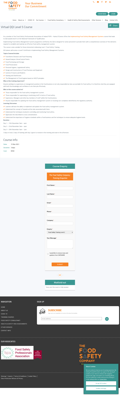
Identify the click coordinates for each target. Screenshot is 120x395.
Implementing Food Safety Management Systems (87, 36)
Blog (106, 20)
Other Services (97, 20)
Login (113, 14)
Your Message (52, 238)
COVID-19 (31, 20)
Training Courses (7, 317)
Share (113, 25)
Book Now (102, 14)
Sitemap (3, 376)
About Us (4, 310)
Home (14, 20)
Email (49, 203)
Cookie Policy (32, 376)
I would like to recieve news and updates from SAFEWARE (58, 254)
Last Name (51, 194)
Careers (10, 376)
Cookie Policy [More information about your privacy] (103, 382)
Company (50, 220)
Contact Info (114, 20)
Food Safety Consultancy (57, 20)
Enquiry (50, 229)
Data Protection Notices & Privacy (12, 378)
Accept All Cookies (101, 386)
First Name (51, 185)
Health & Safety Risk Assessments (79, 20)
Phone (49, 211)
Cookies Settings (101, 391)
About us (22, 20)
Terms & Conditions (20, 376)
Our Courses (41, 20)
